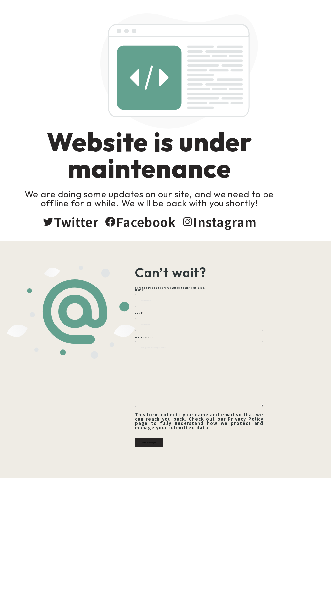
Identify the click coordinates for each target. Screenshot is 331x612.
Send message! (179, 440)
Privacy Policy (262, 420)
